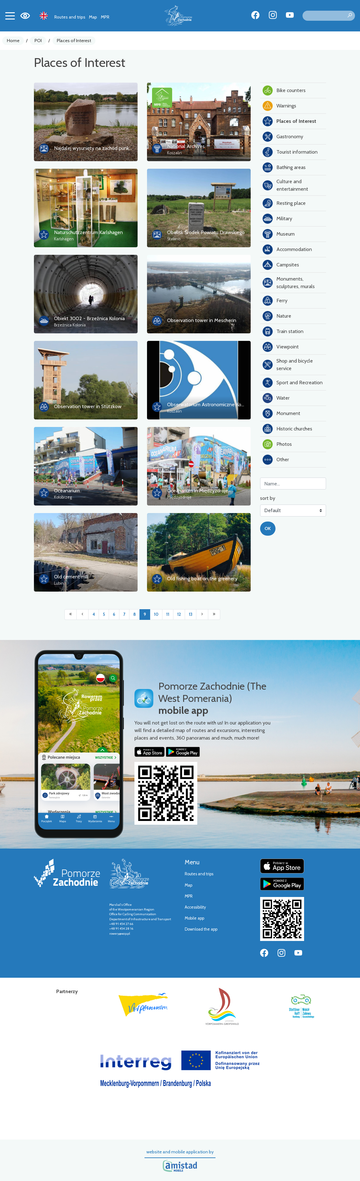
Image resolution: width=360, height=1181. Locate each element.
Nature (277, 316)
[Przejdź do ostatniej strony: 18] (214, 614)
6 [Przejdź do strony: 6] (114, 614)
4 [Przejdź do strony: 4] (93, 614)
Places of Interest (74, 40)
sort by (267, 498)
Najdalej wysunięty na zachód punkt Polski (99, 148)
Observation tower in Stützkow (88, 406)
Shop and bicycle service (288, 364)
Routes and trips (69, 16)
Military (277, 219)
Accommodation (287, 249)
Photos (277, 444)
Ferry (275, 301)
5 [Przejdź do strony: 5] (104, 614)
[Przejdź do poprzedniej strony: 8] (82, 614)
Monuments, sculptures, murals (289, 282)
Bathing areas (284, 167)
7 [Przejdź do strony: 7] (124, 614)
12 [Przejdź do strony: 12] (179, 614)
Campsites (281, 265)
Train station (283, 331)
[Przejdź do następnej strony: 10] (202, 614)
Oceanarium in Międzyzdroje (197, 491)
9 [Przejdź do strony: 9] (145, 614)
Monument (281, 413)
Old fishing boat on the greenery (202, 579)
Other (276, 460)
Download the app (201, 929)
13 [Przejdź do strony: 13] (190, 614)
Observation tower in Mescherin (201, 320)
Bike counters (284, 90)
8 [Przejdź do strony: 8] (134, 614)
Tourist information (290, 152)
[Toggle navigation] (10, 15)
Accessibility (195, 907)
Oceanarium (67, 491)
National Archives (186, 146)
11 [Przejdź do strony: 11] (167, 614)
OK (268, 528)
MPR (105, 16)
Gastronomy (283, 137)
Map (93, 16)
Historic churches (287, 429)
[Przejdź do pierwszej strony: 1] (70, 614)
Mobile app (194, 918)
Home (13, 40)
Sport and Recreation (293, 383)
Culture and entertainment (285, 185)
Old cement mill (71, 577)
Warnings (279, 106)
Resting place (284, 203)
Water (276, 398)
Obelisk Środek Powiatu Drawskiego (206, 232)
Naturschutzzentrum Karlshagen (88, 232)
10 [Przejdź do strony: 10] (156, 614)
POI (38, 40)
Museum (279, 234)
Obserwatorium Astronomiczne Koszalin (210, 404)
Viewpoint (281, 347)
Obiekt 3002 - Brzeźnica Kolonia (89, 318)
